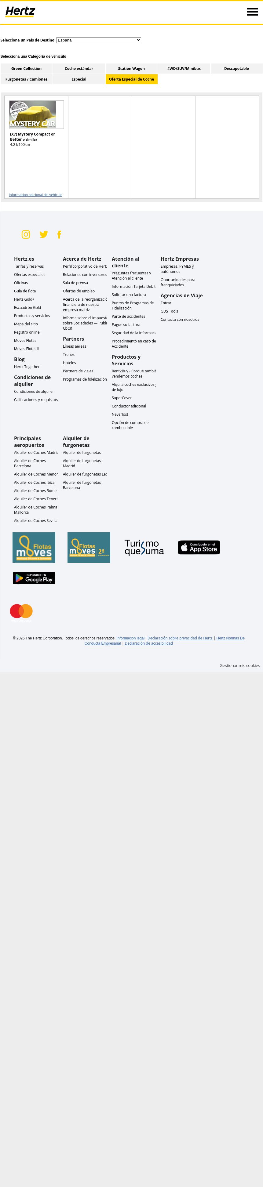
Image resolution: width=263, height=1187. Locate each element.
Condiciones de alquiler (34, 391)
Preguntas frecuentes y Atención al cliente (131, 275)
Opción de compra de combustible (130, 425)
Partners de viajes (78, 371)
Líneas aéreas (74, 346)
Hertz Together (27, 366)
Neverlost (120, 414)
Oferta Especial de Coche (131, 79)
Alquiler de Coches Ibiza (34, 482)
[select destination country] (98, 40)
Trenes (69, 354)
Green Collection (26, 68)
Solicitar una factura (129, 294)
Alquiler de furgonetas (82, 452)
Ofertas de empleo (79, 291)
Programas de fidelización (85, 379)
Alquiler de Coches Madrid (36, 452)
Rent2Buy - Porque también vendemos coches (135, 373)
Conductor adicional (129, 406)
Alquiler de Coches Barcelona (30, 463)
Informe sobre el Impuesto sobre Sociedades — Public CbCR (86, 323)
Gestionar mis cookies (240, 665)
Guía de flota (25, 291)
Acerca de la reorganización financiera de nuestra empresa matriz (86, 304)
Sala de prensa (75, 282)
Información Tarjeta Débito (135, 286)
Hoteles (69, 362)
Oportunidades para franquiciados (178, 282)
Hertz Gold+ (24, 299)
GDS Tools (169, 311)
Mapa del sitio (26, 324)
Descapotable (236, 68)
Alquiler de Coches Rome (35, 490)
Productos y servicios (32, 315)
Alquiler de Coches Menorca (38, 474)
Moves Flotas (25, 340)
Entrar (166, 303)
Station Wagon (131, 68)
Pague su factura (126, 324)
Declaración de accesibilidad (149, 643)
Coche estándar (79, 68)
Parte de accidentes (128, 316)
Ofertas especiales (29, 274)
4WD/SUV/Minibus (184, 68)
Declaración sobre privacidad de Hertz (180, 638)
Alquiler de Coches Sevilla (35, 520)
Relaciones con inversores (85, 274)
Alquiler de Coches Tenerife (37, 498)
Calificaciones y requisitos (36, 399)
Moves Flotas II (26, 348)
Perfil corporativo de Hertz (85, 266)
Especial (78, 79)
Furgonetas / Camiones (26, 79)
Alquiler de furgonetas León (86, 474)
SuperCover (122, 397)
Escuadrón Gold (27, 307)
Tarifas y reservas (29, 266)
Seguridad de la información (136, 332)
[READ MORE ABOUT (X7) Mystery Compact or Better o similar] (32, 126)
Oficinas (21, 282)
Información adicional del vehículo (35, 194)
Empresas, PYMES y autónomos (177, 269)
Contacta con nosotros (180, 319)
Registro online (27, 332)
